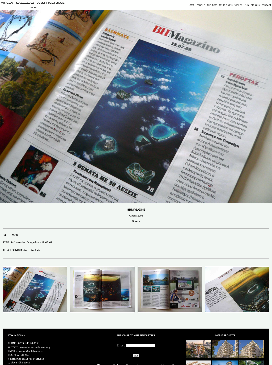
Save (136, 355)
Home (191, 5)
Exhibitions (225, 5)
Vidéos (238, 5)
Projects (212, 5)
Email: (121, 345)
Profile (201, 5)
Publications (252, 5)
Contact (266, 5)
